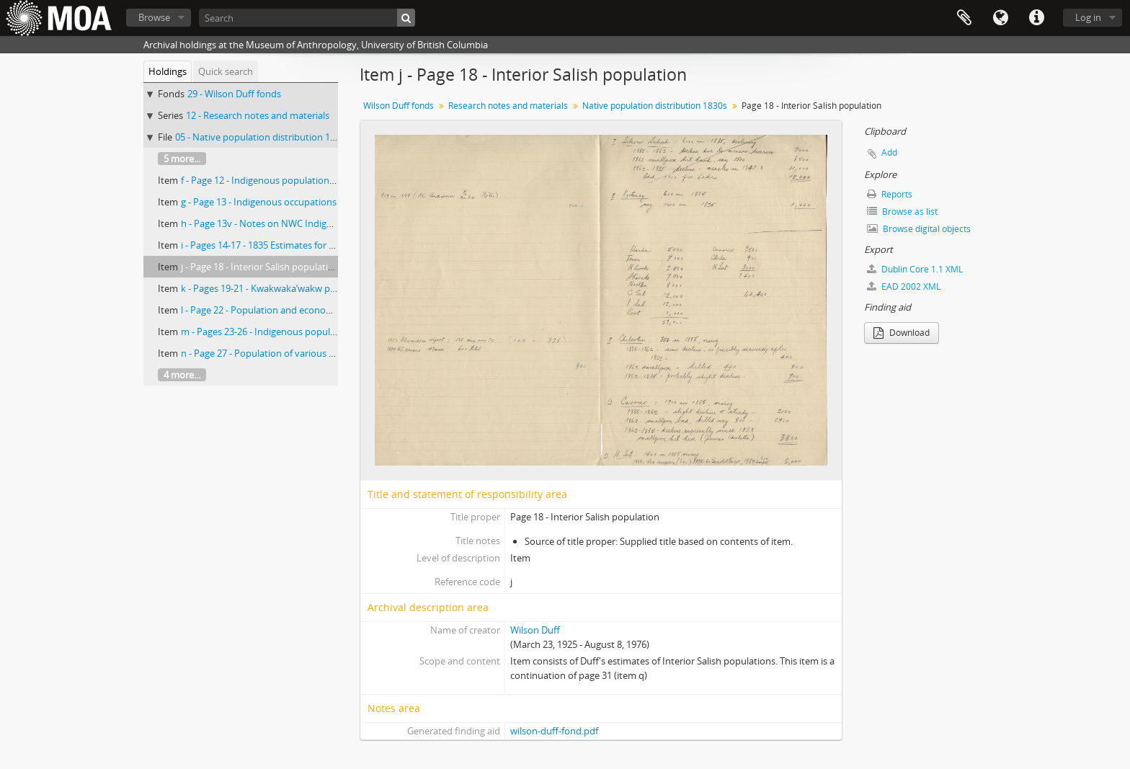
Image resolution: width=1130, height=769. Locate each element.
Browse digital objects (919, 229)
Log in (1088, 17)
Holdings (167, 71)
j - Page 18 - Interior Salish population (260, 266)
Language (1000, 18)
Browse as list (902, 211)
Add (889, 152)
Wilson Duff (535, 629)
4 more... (182, 374)
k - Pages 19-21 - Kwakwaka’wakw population (276, 288)
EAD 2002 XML (903, 286)
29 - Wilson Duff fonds (234, 93)
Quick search (225, 71)
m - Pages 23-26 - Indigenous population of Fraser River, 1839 (310, 331)
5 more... (182, 158)
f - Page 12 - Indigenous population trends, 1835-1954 (294, 180)
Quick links (1036, 18)
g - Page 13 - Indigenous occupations (259, 201)
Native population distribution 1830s (654, 105)
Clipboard (964, 18)
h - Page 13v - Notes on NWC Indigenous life (274, 223)
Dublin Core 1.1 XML (915, 269)
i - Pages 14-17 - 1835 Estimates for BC (260, 245)
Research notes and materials (508, 105)
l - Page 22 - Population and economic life (268, 309)
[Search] (307, 18)
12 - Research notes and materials (257, 115)
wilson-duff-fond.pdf (554, 730)
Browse (154, 17)
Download (901, 332)
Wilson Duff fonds (398, 105)
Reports (889, 194)
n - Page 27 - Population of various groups (270, 353)
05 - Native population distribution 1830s (262, 136)
